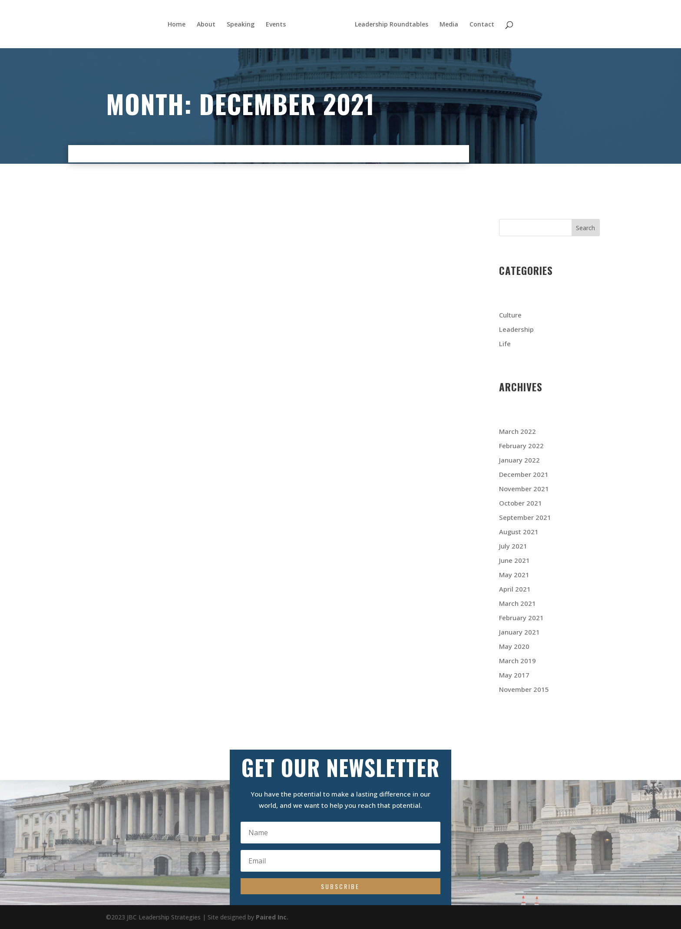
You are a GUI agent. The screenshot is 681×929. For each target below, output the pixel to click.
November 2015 (524, 689)
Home (175, 24)
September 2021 (525, 517)
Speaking (239, 24)
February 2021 (521, 617)
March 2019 (517, 660)
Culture (510, 315)
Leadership (516, 329)
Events (274, 24)
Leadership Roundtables (393, 24)
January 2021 (519, 632)
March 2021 (517, 603)
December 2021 (524, 474)
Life (505, 343)
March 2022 (517, 431)
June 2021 (514, 560)
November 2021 (524, 488)
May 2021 (514, 574)
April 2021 (515, 589)
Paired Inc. (272, 917)
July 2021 (513, 546)
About (204, 24)
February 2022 (521, 445)
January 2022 (519, 460)
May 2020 (514, 646)
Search (585, 228)
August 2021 (519, 531)
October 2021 (520, 503)
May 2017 (514, 675)
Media (450, 24)
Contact (483, 24)
